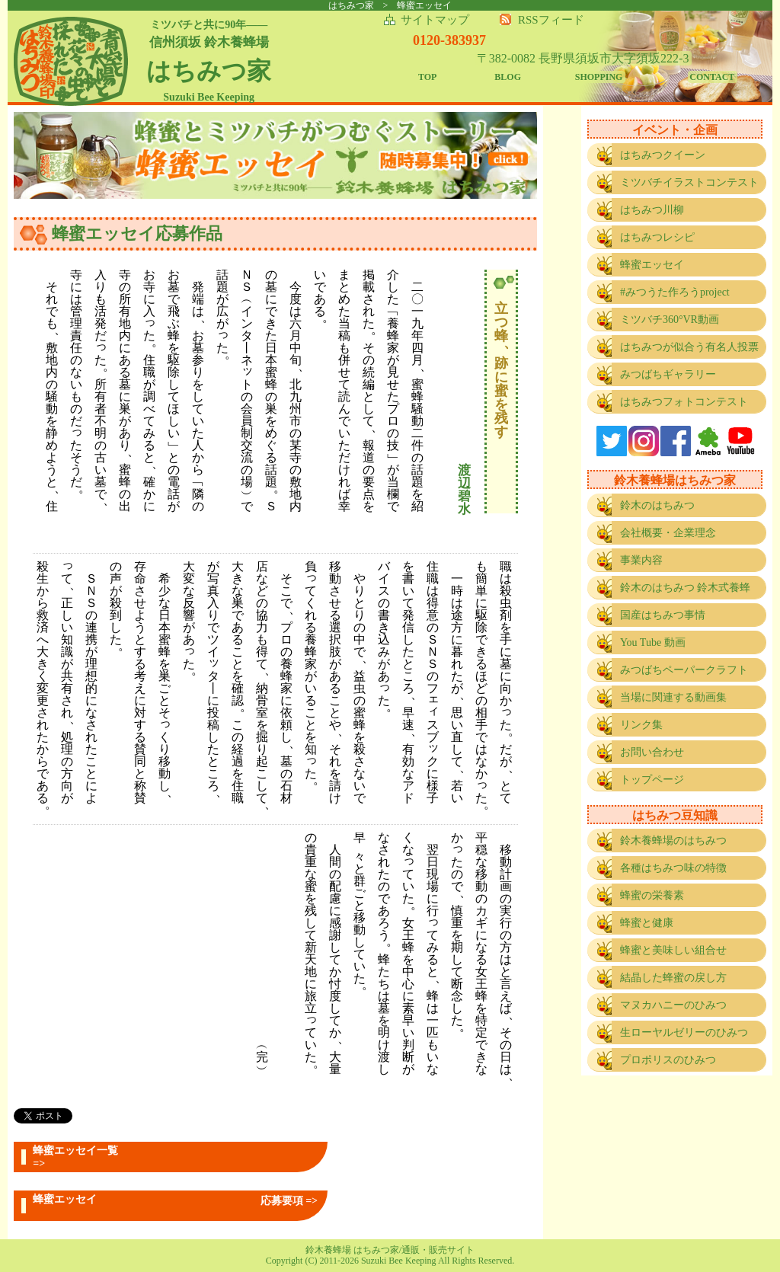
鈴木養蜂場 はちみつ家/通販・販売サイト (390, 1250)
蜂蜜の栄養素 (652, 895)
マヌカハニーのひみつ (673, 1005)
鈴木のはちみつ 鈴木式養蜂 (685, 587)
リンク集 (641, 724)
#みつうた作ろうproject (675, 292)
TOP (427, 77)
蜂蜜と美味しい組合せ (673, 950)
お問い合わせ (652, 752)
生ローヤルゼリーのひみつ (684, 1032)
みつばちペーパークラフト (684, 670)
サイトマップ (435, 20)
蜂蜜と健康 (646, 922)
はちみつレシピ (657, 237)
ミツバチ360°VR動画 (669, 319)
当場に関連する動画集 (673, 697)
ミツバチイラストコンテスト (689, 182)
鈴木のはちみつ (657, 505)
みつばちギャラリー (668, 374)
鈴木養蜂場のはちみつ (673, 840)
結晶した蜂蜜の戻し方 (673, 977)
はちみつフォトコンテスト (684, 401)
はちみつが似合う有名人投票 (689, 347)
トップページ (652, 779)
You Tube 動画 (653, 642)
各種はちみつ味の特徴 (673, 868)
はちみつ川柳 (652, 210)
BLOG (507, 77)
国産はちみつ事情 (662, 615)
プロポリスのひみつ (668, 1060)
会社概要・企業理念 (668, 533)
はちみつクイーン (662, 155)
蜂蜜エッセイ (652, 264)
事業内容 (641, 560)
